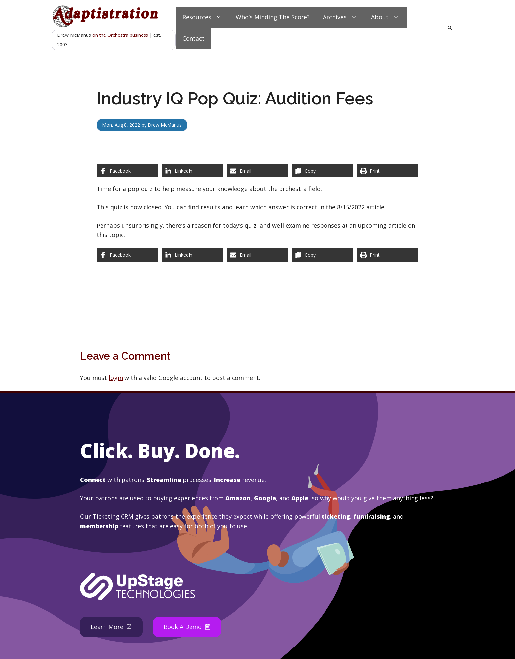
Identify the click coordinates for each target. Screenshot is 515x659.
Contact (193, 38)
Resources (202, 17)
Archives (340, 17)
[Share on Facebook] (127, 170)
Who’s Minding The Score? (273, 17)
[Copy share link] (322, 170)
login (116, 378)
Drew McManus (165, 125)
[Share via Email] (257, 170)
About (385, 17)
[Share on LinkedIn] (192, 170)
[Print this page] (387, 170)
